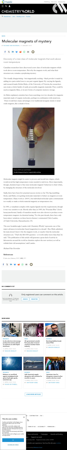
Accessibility (41, 426)
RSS (41, 415)
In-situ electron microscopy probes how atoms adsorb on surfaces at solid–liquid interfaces (12, 343)
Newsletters (7, 16)
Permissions (51, 426)
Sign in (25, 299)
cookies (58, 443)
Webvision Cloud (38, 447)
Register (34, 299)
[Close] (24, 417)
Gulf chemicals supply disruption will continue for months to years (33, 376)
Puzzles (28, 16)
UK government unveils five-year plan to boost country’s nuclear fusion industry (32, 343)
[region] (13, 432)
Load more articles (33, 394)
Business (49, 338)
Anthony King (32, 382)
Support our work (36, 437)
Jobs (13, 16)
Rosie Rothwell (11, 384)
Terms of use (32, 426)
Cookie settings (13, 444)
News (3, 36)
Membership (61, 2)
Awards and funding (57, 434)
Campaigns (44, 434)
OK (13, 440)
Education (54, 2)
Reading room (21, 16)
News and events (33, 434)
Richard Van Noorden (11, 45)
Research (6, 338)
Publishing (47, 2)
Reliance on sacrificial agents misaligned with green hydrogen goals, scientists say (10, 377)
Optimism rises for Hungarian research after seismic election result (54, 376)
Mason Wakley (10, 351)
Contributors (33, 415)
